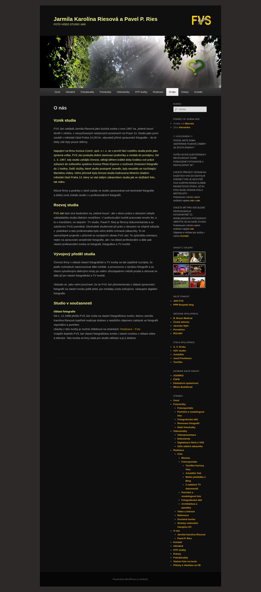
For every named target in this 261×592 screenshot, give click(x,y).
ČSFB (176, 379)
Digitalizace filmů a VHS (190, 442)
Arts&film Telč (193, 473)
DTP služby (141, 92)
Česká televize (181, 322)
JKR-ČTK (178, 301)
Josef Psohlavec (182, 358)
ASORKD (178, 375)
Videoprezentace (186, 435)
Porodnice (179, 329)
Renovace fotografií (188, 423)
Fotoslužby (105, 92)
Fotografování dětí (187, 419)
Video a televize (186, 511)
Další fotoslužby (186, 427)
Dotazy (184, 92)
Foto (180, 454)
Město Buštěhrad (182, 387)
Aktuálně (70, 92)
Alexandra (184, 127)
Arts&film (178, 354)
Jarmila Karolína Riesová (191, 534)
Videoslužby (123, 92)
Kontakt (198, 92)
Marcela (189, 123)
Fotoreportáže (185, 408)
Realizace (158, 92)
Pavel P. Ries (184, 538)
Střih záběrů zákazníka (190, 446)
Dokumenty (183, 438)
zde (192, 200)
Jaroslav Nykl (180, 325)
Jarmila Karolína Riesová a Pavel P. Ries (106, 19)
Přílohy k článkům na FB (187, 565)
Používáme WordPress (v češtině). (130, 579)
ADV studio (179, 350)
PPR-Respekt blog (183, 304)
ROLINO (178, 333)
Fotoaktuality (87, 92)
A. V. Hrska (179, 346)
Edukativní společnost (185, 383)
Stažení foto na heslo (185, 561)
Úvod (57, 92)
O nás (172, 92)
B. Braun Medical (182, 318)
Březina (185, 458)
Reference (183, 515)
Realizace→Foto (130, 329)
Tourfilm (178, 362)
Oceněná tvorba (186, 519)
